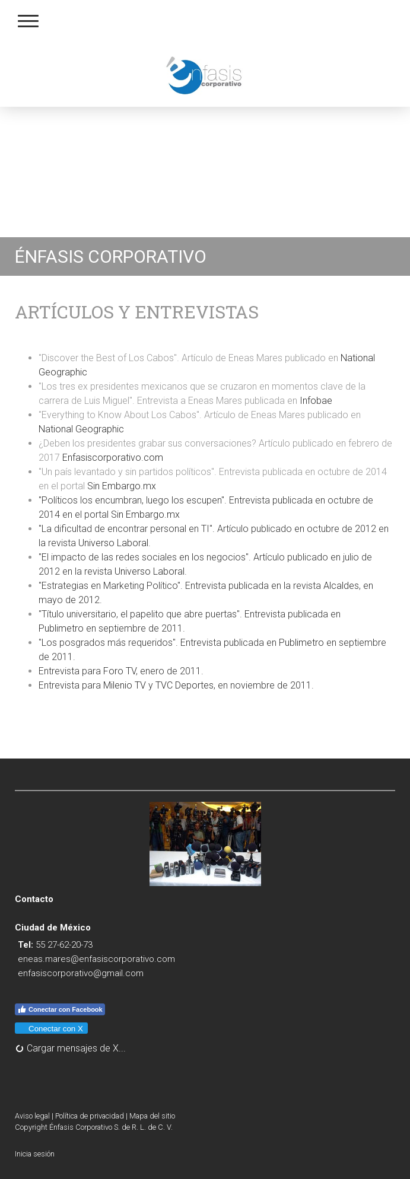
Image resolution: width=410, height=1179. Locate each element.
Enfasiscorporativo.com (112, 457)
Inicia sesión (35, 1153)
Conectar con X (50, 1028)
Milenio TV (124, 685)
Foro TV (119, 671)
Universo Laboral (113, 543)
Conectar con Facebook (60, 1009)
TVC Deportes (184, 685)
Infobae (316, 400)
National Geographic (82, 429)
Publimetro (61, 628)
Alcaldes (341, 585)
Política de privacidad (89, 1115)
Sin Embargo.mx (121, 486)
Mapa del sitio (152, 1115)
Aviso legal (32, 1115)
